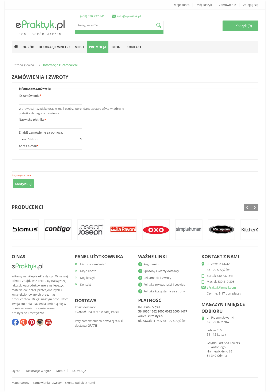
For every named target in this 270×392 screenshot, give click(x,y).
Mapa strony (20, 383)
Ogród (16, 371)
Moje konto (181, 5)
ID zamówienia (29, 95)
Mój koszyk (204, 5)
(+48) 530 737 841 (92, 16)
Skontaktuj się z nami (80, 383)
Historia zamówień (93, 264)
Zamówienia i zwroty (47, 383)
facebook (15, 322)
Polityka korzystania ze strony (164, 291)
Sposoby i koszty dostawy (161, 271)
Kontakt (134, 47)
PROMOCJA (78, 371)
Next (254, 207)
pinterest (31, 322)
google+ (23, 322)
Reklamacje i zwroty (157, 278)
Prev (247, 207)
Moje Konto (88, 271)
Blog (116, 47)
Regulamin (151, 264)
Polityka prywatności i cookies (164, 284)
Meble (60, 371)
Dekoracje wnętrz (38, 371)
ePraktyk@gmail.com (221, 287)
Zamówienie (227, 5)
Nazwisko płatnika (31, 119)
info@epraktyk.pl (129, 16)
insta (39, 322)
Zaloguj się (250, 5)
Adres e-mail (28, 146)
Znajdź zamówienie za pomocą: (41, 132)
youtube (48, 322)
